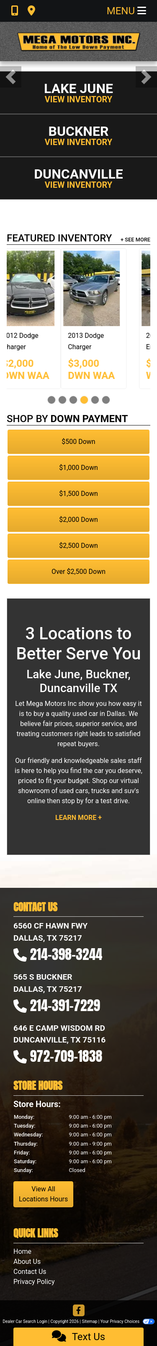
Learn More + (78, 818)
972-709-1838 (66, 1056)
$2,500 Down (78, 546)
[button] (10, 77)
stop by (72, 801)
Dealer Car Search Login (25, 1321)
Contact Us (29, 1272)
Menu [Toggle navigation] (126, 11)
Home (22, 1251)
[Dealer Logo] (79, 41)
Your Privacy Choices (127, 1321)
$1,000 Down (78, 468)
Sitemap (89, 1321)
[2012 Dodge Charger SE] (101, 288)
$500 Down (78, 442)
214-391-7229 (65, 1005)
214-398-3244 (66, 954)
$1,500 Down (78, 494)
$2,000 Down (78, 520)
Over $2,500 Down (78, 572)
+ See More (135, 239)
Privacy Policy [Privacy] (34, 1282)
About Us (27, 1262)
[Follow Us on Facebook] (79, 1311)
